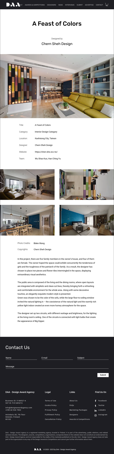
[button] (107, 4)
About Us (73, 401)
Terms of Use (50, 401)
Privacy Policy (51, 410)
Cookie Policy (51, 405)
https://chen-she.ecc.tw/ (46, 152)
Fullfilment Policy (52, 415)
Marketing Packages (78, 410)
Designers (74, 415)
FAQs (72, 405)
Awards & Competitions (80, 419)
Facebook (102, 401)
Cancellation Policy (53, 419)
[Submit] (103, 375)
